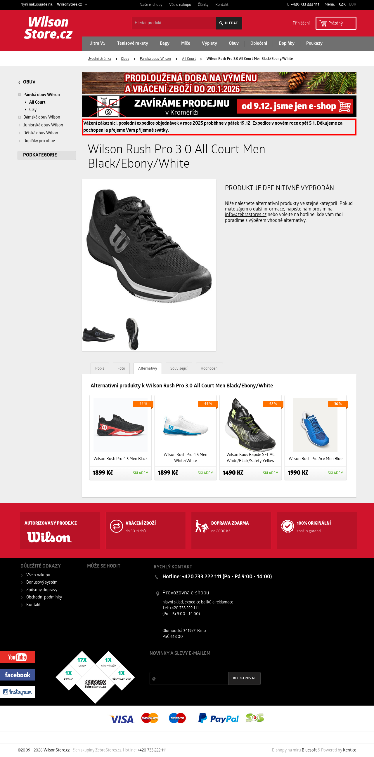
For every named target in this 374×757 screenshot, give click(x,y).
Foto (121, 368)
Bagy (164, 43)
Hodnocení (209, 368)
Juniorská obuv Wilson (43, 125)
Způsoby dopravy (41, 590)
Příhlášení (301, 23)
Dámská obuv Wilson (39, 117)
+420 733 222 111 (304, 4)
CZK (342, 4)
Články (203, 5)
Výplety (209, 43)
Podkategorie (40, 155)
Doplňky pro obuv (39, 141)
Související (179, 368)
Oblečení (258, 43)
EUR (352, 4)
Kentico (349, 750)
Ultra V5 (97, 43)
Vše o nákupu (180, 5)
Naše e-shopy (151, 5)
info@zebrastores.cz (245, 215)
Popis (99, 368)
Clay (33, 110)
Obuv (234, 43)
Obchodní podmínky (44, 597)
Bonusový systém (42, 582)
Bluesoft (309, 750)
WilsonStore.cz (69, 4)
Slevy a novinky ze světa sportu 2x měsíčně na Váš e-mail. (200, 664)
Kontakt (221, 5)
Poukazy (314, 43)
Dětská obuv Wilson (40, 133)
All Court (189, 59)
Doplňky (287, 43)
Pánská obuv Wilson (155, 59)
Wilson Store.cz (48, 29)
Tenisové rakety (132, 43)
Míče (185, 43)
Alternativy (147, 368)
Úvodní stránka (99, 59)
